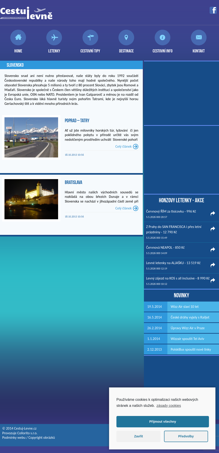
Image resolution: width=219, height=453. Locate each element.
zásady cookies (168, 405)
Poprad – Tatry (77, 120)
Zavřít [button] (138, 436)
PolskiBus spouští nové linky (191, 349)
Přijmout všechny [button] (162, 421)
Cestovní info (163, 49)
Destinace (126, 49)
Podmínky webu (13, 437)
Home (18, 49)
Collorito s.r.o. (27, 433)
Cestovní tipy (90, 49)
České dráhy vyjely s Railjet (190, 317)
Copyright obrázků (41, 437)
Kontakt (199, 49)
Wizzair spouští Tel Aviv (187, 339)
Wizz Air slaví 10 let (185, 306)
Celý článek (123, 146)
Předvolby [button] (186, 436)
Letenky (54, 49)
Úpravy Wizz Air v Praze (188, 328)
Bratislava (73, 182)
